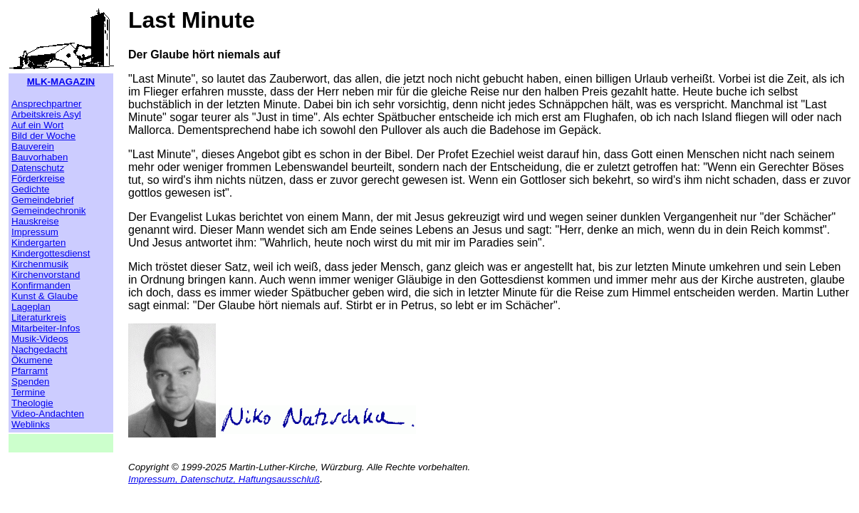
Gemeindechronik (48, 210)
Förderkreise (38, 178)
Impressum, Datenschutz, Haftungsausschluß (224, 479)
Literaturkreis (38, 317)
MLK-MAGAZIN (61, 81)
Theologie (32, 403)
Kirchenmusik (39, 264)
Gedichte (30, 189)
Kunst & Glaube (44, 296)
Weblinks (30, 424)
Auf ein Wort (37, 125)
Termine (28, 392)
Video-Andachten (47, 413)
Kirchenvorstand (45, 274)
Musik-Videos (39, 338)
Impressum (34, 232)
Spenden (30, 381)
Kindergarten (38, 242)
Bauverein (32, 146)
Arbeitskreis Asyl (46, 114)
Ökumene (32, 360)
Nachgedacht (39, 349)
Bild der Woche (43, 135)
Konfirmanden (41, 285)
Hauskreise (35, 221)
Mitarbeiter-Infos (45, 328)
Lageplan (31, 306)
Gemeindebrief (42, 200)
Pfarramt (29, 371)
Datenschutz (37, 167)
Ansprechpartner (46, 103)
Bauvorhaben (39, 157)
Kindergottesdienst (50, 253)
